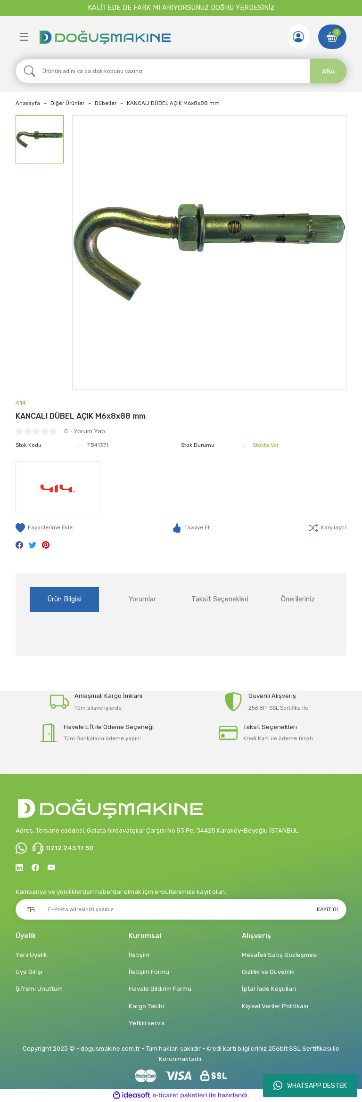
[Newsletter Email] (181, 909)
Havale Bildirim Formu (160, 988)
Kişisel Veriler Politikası (275, 1006)
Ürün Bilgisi (65, 599)
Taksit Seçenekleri (219, 599)
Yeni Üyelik (31, 954)
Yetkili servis (147, 1023)
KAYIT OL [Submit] (328, 909)
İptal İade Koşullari (269, 988)
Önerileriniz (298, 599)
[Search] (181, 71)
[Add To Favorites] (44, 528)
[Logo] (104, 37)
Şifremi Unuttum (39, 988)
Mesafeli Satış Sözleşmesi (280, 954)
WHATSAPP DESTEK (310, 1085)
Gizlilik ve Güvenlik (268, 971)
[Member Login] (298, 36)
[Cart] (332, 36)
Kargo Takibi (146, 1006)
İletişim (139, 954)
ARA (328, 71)
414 (21, 402)
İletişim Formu (149, 971)
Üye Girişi (29, 971)
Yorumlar (142, 599)
